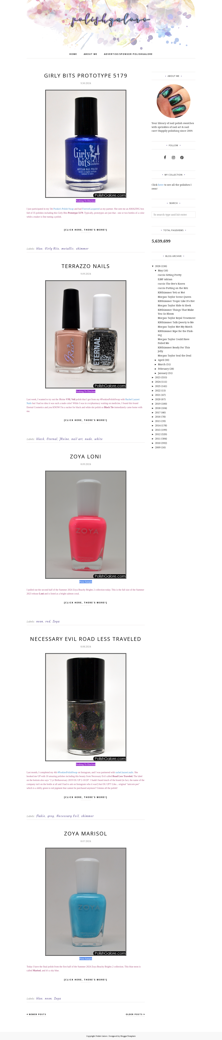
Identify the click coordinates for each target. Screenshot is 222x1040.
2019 (158, 403)
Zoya (56, 621)
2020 (158, 399)
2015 (158, 421)
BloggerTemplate (128, 1036)
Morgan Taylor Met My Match (175, 326)
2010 (158, 443)
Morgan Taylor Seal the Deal (174, 355)
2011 (158, 438)
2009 (158, 447)
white (98, 439)
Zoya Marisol (85, 833)
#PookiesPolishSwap (67, 772)
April (161, 360)
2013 (158, 429)
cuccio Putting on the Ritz (173, 288)
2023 (158, 386)
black (40, 439)
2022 (158, 390)
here (161, 184)
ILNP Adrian (165, 279)
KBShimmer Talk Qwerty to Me (176, 322)
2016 (158, 416)
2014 (158, 425)
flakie (40, 816)
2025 (158, 377)
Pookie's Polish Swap (63, 209)
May (160, 270)
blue (39, 248)
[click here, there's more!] (85, 230)
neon (39, 621)
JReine (64, 439)
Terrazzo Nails (85, 266)
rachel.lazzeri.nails (124, 772)
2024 (158, 381)
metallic (67, 248)
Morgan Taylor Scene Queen (174, 296)
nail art (77, 439)
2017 (158, 412)
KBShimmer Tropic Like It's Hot (176, 301)
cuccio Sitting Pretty (169, 274)
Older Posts (134, 1014)
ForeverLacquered (91, 209)
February (163, 368)
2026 (158, 266)
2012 (158, 434)
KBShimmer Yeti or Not (171, 292)
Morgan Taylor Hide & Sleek (174, 305)
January (162, 373)
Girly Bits (52, 248)
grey (50, 816)
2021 (158, 394)
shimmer (82, 248)
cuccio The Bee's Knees (171, 283)
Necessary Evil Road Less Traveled (85, 638)
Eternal (52, 439)
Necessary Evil (67, 816)
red (47, 621)
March (162, 364)
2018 (158, 408)
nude (88, 439)
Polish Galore (102, 1036)
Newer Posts (37, 1014)
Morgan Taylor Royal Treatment (176, 317)
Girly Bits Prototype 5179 (85, 75)
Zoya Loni (85, 456)
